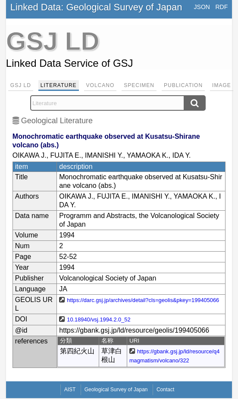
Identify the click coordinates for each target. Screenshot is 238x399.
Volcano (100, 85)
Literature (59, 85)
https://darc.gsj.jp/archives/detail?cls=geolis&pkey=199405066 (143, 300)
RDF (221, 6)
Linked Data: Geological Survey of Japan (96, 7)
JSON (202, 6)
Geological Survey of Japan (116, 390)
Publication (183, 85)
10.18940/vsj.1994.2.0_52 (98, 319)
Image (221, 85)
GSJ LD (20, 85)
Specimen (139, 85)
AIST (70, 390)
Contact (165, 390)
